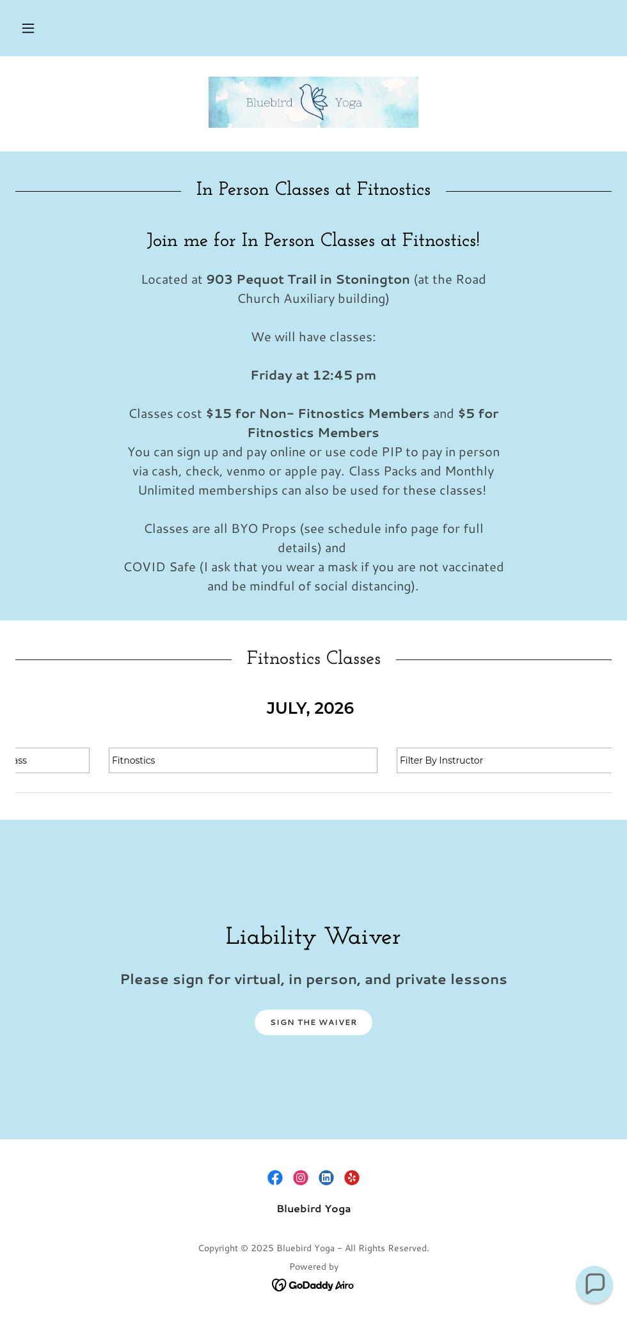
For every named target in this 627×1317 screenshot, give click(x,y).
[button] (28, 28)
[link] (313, 102)
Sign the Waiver (313, 1022)
